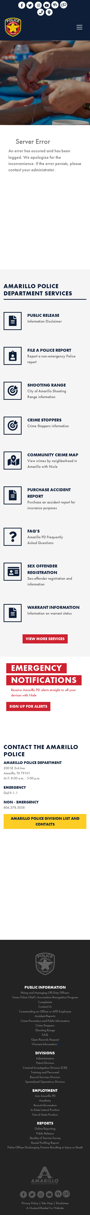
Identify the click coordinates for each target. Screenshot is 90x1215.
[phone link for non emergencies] (41, 10)
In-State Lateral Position (45, 1110)
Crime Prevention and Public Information (45, 1021)
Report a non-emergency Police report (51, 356)
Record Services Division (45, 1077)
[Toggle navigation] (79, 27)
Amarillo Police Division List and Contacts (45, 821)
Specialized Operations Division (45, 1082)
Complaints (45, 1002)
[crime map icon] (13, 463)
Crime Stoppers (45, 1025)
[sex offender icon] (13, 574)
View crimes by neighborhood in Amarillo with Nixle (52, 460)
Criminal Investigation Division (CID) (45, 1068)
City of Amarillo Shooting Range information (46, 391)
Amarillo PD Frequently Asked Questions (45, 537)
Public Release (45, 1133)
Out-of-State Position (45, 1115)
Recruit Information (45, 1105)
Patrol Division (45, 1063)
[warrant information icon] (13, 615)
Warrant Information (44, 1044)
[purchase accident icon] (13, 498)
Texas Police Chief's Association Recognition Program (45, 997)
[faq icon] (13, 539)
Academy (45, 1100)
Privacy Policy (30, 1203)
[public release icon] (13, 323)
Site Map (47, 1203)
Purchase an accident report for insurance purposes (51, 502)
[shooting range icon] (13, 393)
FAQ (45, 1035)
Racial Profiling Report (45, 1143)
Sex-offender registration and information (49, 578)
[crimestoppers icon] (13, 428)
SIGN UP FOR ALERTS (28, 706)
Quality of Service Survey (45, 1138)
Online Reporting (45, 1128)
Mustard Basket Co (41, 1208)
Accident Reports (45, 1016)
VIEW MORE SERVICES (45, 638)
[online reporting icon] (13, 358)
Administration (45, 1058)
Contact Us (45, 1007)
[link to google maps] (49, 10)
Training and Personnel (45, 1072)
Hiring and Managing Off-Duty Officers (45, 993)
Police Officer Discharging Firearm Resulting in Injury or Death (45, 1147)
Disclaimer (62, 1203)
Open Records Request (45, 1039)
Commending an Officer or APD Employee (45, 1011)
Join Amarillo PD (45, 1096)
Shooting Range (45, 1030)
